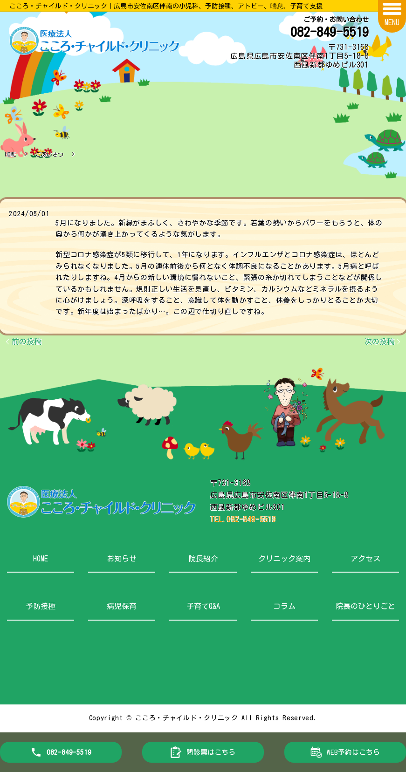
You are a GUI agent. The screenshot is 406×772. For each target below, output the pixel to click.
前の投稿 (26, 341)
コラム (284, 606)
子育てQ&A (203, 606)
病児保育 (122, 606)
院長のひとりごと (365, 606)
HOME (10, 154)
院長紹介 (203, 558)
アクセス (365, 558)
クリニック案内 (284, 558)
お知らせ (122, 558)
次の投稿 (379, 341)
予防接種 (40, 606)
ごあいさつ (49, 154)
